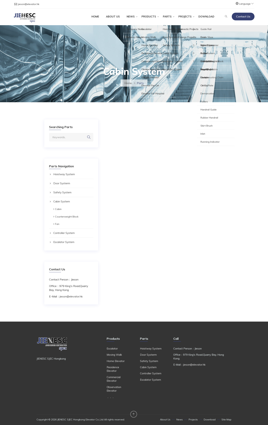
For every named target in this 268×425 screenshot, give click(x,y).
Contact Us (243, 16)
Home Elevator (116, 361)
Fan (57, 224)
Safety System (62, 192)
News (131, 16)
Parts (167, 16)
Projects (185, 16)
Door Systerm (61, 183)
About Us (113, 16)
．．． (110, 397)
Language (246, 3)
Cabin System (61, 201)
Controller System (64, 233)
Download (206, 16)
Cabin (58, 209)
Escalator (112, 348)
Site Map (226, 419)
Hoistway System (64, 174)
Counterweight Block (66, 216)
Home (95, 16)
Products (149, 16)
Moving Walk (114, 354)
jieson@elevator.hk (28, 4)
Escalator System (63, 242)
